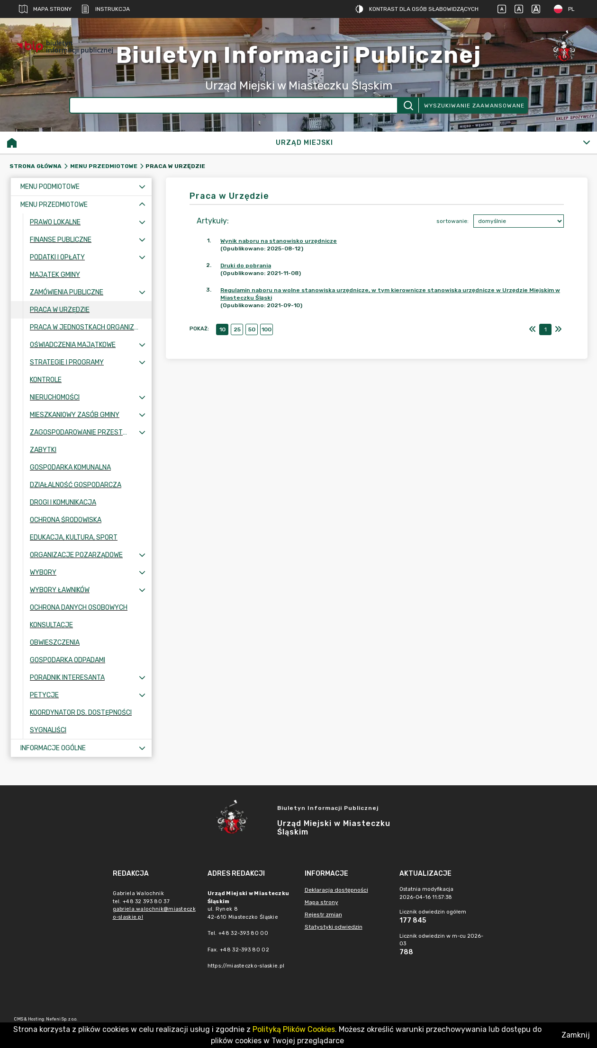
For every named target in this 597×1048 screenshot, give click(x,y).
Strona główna (35, 166)
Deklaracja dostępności (336, 890)
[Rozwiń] (586, 142)
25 (237, 329)
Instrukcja (105, 9)
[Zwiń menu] (142, 204)
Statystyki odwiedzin (333, 927)
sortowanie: (452, 221)
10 (222, 329)
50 (251, 329)
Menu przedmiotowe (103, 166)
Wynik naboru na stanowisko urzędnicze (278, 241)
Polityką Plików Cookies (294, 1029)
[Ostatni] (558, 329)
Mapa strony (45, 9)
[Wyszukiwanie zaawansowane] (233, 105)
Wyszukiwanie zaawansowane (474, 105)
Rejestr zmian (323, 914)
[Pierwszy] (532, 329)
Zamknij (575, 1034)
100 (266, 329)
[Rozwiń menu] (142, 186)
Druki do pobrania (245, 265)
